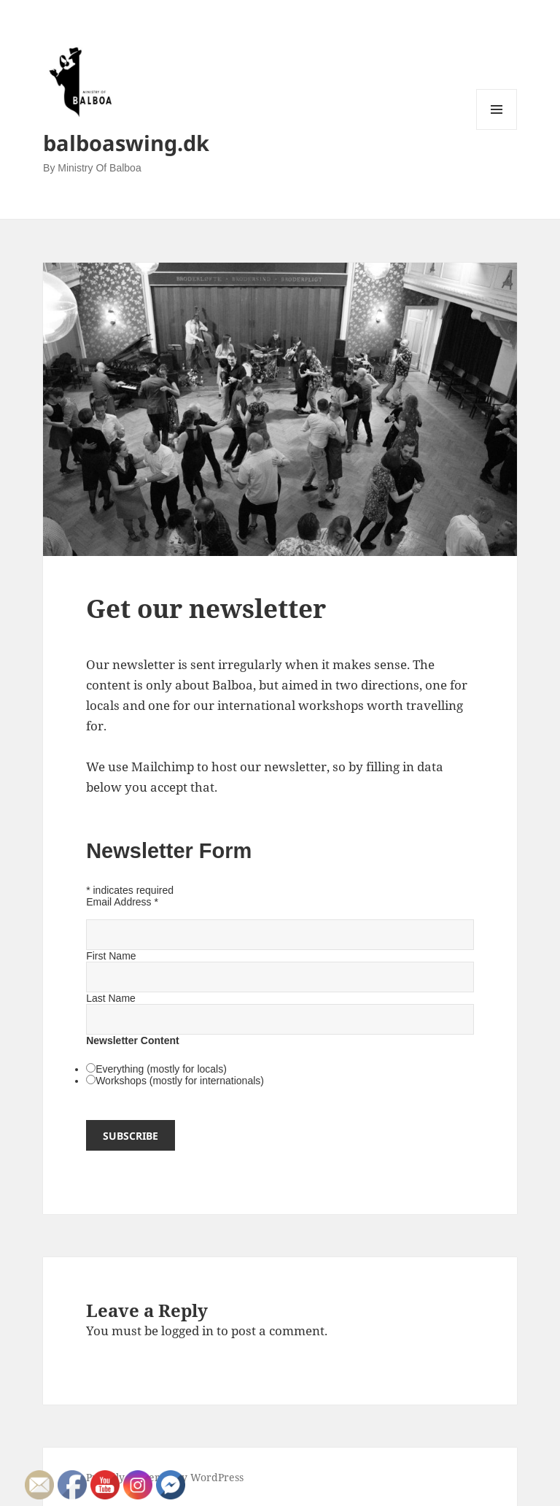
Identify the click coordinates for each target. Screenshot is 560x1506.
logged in (187, 1330)
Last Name (111, 998)
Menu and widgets (497, 129)
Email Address (122, 902)
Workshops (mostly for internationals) (180, 1080)
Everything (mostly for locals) (161, 1069)
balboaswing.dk (126, 142)
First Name (111, 956)
